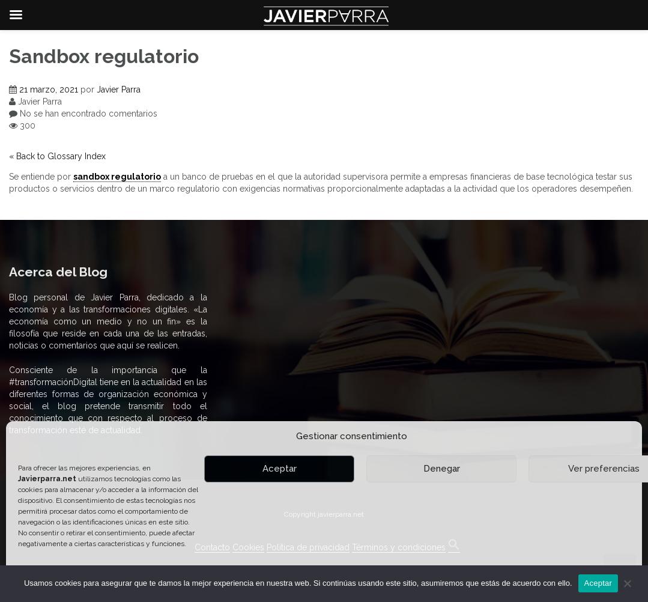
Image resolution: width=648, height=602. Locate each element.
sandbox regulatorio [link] (117, 176)
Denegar (441, 468)
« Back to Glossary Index (57, 156)
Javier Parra (119, 89)
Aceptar (279, 468)
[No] (627, 583)
